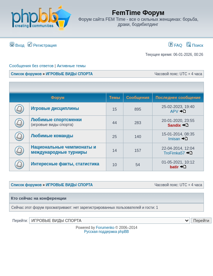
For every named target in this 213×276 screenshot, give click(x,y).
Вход (17, 45)
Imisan (174, 139)
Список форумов (26, 74)
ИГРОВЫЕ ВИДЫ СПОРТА (69, 74)
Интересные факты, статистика (65, 163)
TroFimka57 (174, 153)
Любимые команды (52, 135)
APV (174, 111)
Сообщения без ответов (31, 66)
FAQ (175, 45)
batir (174, 167)
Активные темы (71, 66)
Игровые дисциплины (55, 108)
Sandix (174, 125)
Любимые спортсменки (56, 119)
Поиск (194, 45)
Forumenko (105, 228)
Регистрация (42, 45)
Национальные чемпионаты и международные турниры (63, 150)
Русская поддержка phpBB (106, 232)
